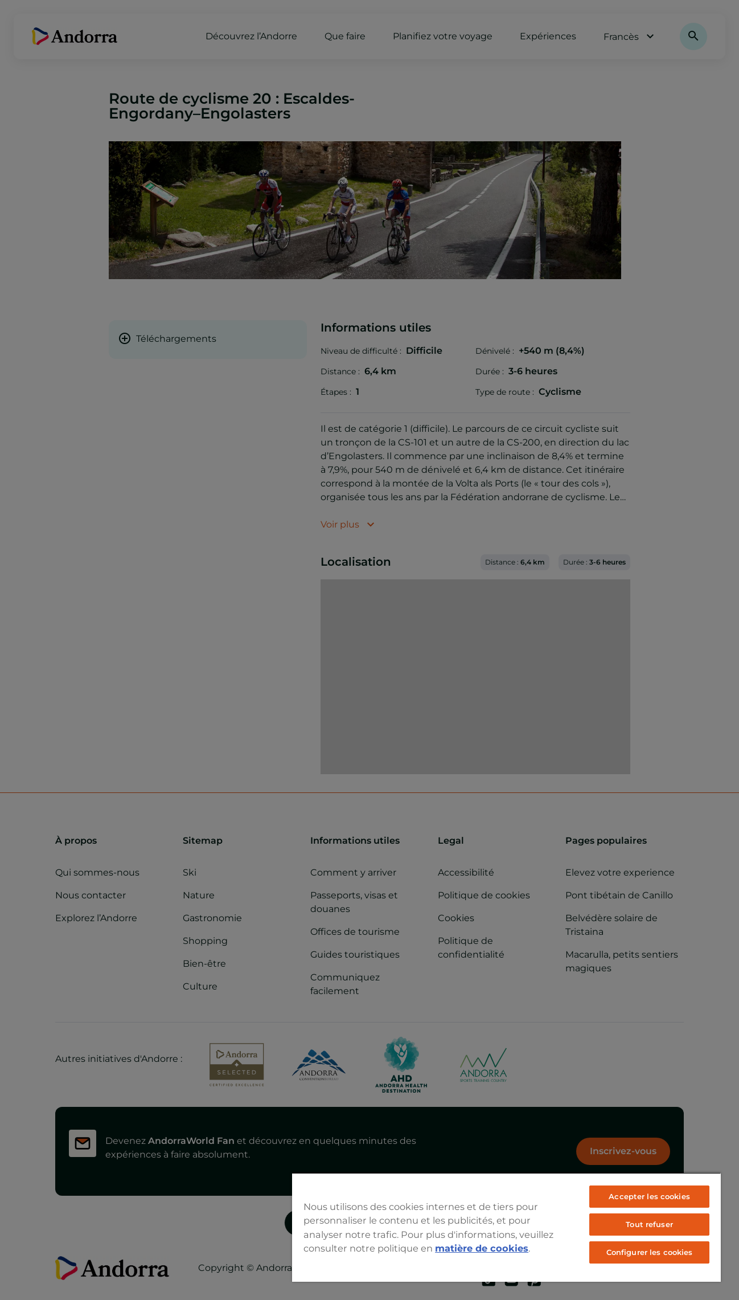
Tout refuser (649, 1224)
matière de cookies (481, 1248)
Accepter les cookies (649, 1196)
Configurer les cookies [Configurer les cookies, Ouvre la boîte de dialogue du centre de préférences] (649, 1252)
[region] (506, 1227)
